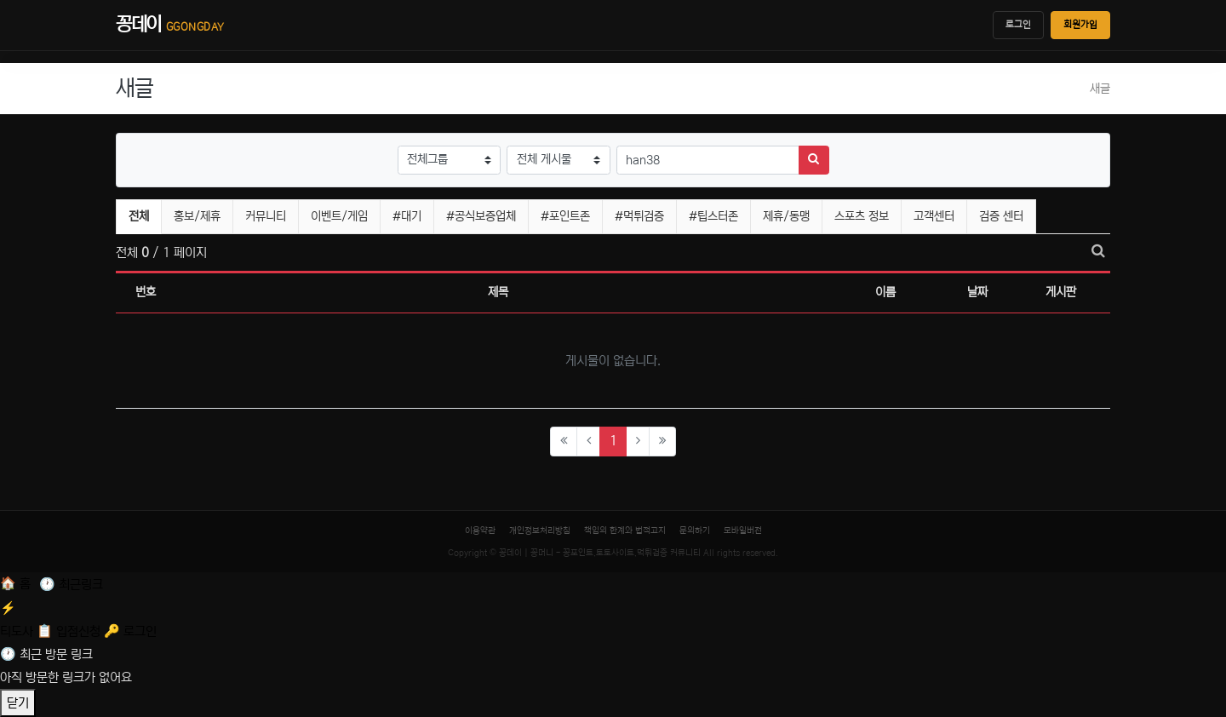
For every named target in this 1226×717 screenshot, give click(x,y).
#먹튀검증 (639, 216)
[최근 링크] (71, 584)
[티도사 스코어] (613, 618)
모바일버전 (743, 530)
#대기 (406, 216)
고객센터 (934, 216)
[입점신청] (70, 631)
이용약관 (480, 530)
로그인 (1018, 25)
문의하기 (694, 530)
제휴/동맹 (786, 216)
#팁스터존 (713, 216)
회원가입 (1080, 25)
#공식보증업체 (481, 216)
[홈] (17, 583)
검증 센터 (1001, 216)
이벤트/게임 (339, 216)
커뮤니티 (265, 216)
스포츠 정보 (861, 216)
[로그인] (130, 631)
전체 (139, 216)
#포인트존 (565, 216)
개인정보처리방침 (539, 530)
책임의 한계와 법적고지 (625, 530)
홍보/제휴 (197, 216)
